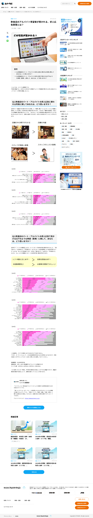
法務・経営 (64, 119)
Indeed (63, 138)
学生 (68, 141)
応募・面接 (64, 126)
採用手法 (69, 132)
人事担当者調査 (65, 135)
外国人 (71, 144)
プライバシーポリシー (8, 515)
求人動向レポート (72, 138)
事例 (71, 129)
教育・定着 (64, 116)
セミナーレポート (65, 147)
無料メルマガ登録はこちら (34, 407)
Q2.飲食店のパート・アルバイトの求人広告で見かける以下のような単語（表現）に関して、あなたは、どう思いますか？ (34, 77)
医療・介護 (64, 129)
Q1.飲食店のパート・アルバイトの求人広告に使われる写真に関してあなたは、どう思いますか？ (35, 73)
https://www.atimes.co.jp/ (32, 398)
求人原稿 (14, 28)
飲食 (19, 28)
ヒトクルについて (8, 506)
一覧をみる (34, 471)
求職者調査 (72, 126)
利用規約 (16, 515)
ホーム (4, 11)
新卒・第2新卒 (76, 141)
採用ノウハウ (11, 11)
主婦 (63, 141)
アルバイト (64, 144)
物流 (73, 135)
